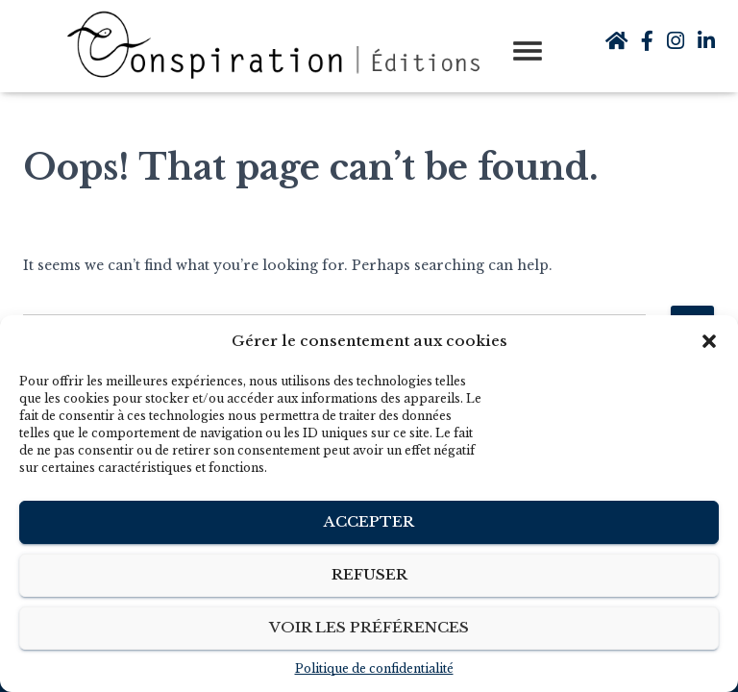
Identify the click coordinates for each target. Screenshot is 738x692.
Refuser (369, 574)
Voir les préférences (369, 627)
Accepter (369, 521)
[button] (709, 341)
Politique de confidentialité (374, 668)
